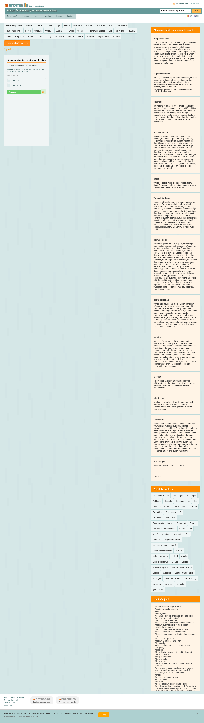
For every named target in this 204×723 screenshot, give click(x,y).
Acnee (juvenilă (162, 613)
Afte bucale (160, 643)
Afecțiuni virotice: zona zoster (168, 641)
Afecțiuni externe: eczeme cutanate (170, 632)
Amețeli (158, 675)
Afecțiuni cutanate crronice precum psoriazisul (175, 623)
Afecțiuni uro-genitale (164, 638)
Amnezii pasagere (163, 679)
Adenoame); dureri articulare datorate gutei (174, 616)
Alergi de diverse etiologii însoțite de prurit (173, 652)
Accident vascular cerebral (166, 609)
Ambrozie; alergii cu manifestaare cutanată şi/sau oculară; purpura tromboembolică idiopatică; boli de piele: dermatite (174, 670)
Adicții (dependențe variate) (167, 618)
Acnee (158, 611)
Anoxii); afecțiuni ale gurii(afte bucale (171, 684)
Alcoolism (159, 650)
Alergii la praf (161, 661)
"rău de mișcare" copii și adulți (168, 607)
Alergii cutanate (162, 654)
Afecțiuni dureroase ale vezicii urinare (171, 629)
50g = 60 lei (16, 85)
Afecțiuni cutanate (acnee (166, 620)
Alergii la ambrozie (163, 657)
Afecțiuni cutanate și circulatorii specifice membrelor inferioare (173, 626)
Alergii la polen (161, 659)
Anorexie (159, 681)
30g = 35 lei (16, 81)
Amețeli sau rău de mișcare (167, 677)
